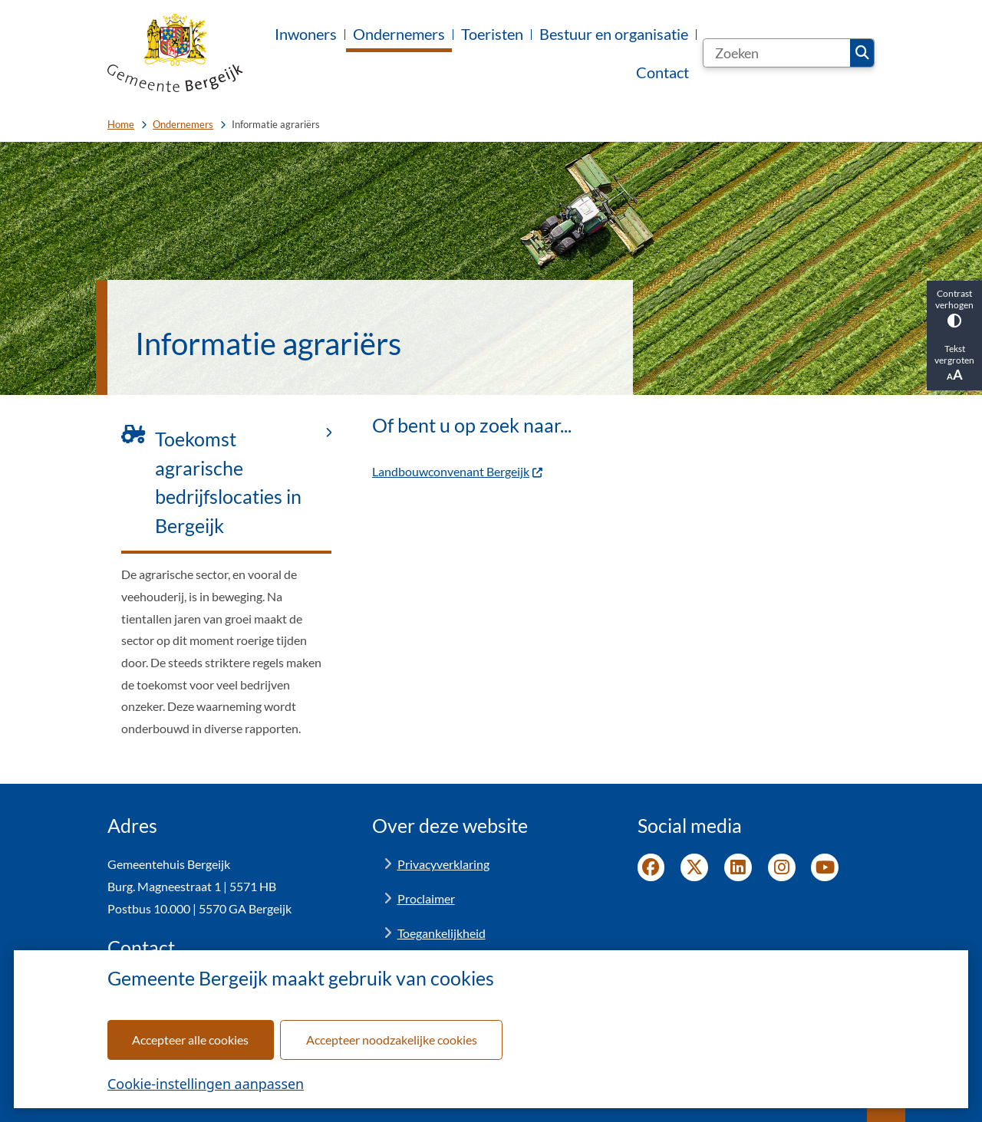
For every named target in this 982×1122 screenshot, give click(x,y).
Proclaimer (426, 898)
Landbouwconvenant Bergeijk (458, 471)
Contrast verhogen (954, 308)
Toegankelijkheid (441, 933)
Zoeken (862, 53)
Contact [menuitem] (662, 72)
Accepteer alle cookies (190, 1039)
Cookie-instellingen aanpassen (205, 1083)
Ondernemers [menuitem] (399, 34)
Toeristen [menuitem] (492, 34)
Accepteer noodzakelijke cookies (391, 1039)
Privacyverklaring (443, 864)
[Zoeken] (777, 53)
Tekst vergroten (954, 363)
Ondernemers (183, 124)
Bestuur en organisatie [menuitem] (613, 34)
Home (120, 124)
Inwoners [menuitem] (306, 34)
